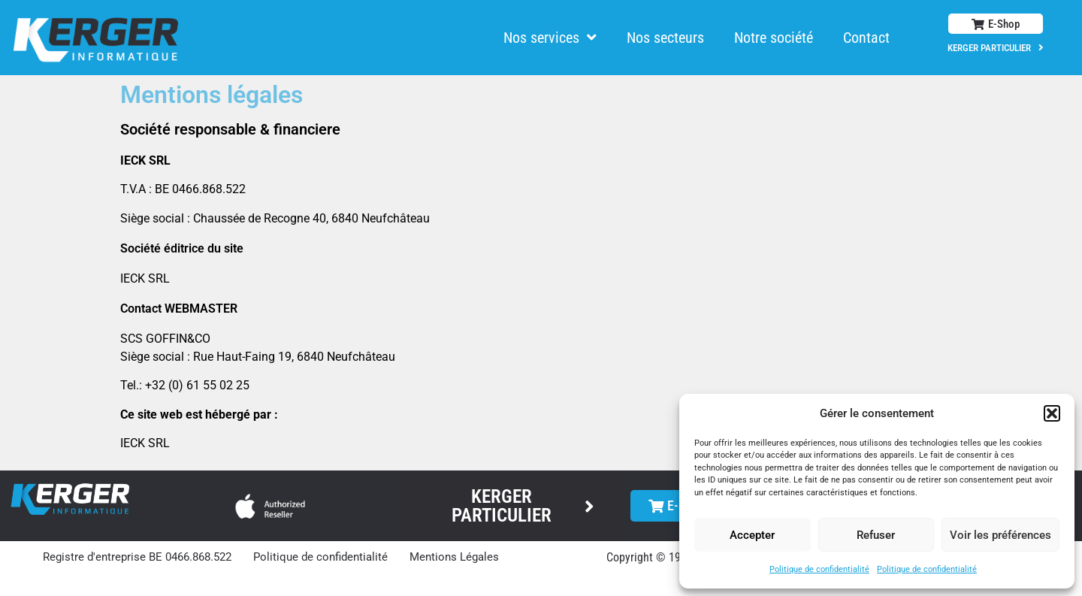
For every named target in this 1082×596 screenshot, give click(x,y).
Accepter (752, 535)
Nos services (550, 38)
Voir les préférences (1000, 535)
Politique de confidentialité (819, 569)
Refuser (876, 535)
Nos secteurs (665, 38)
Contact (866, 38)
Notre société (773, 38)
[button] (1051, 413)
